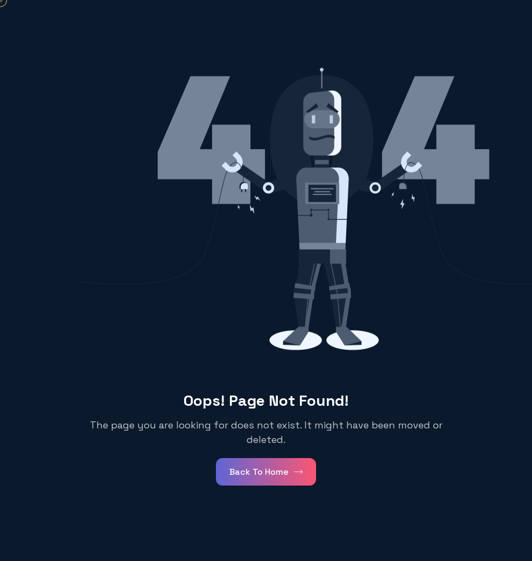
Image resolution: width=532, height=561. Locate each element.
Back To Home (266, 471)
